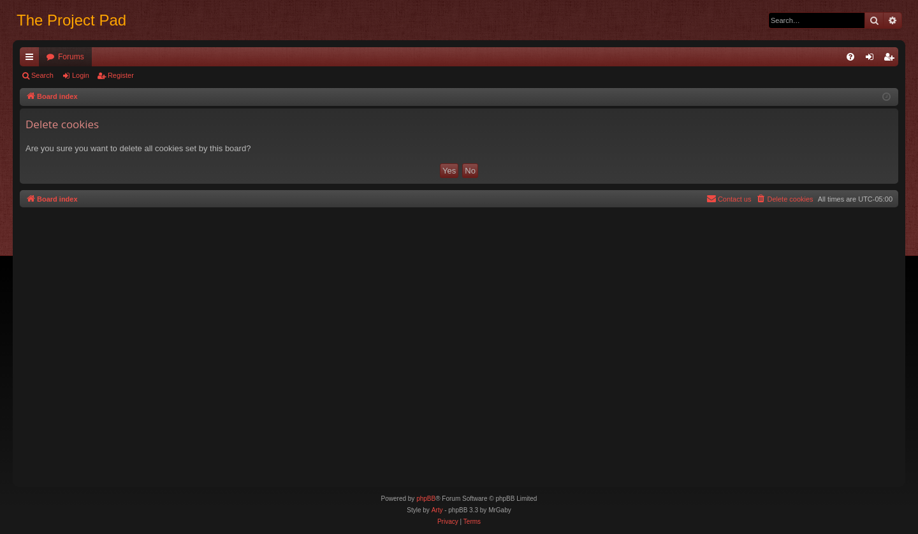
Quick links (32, 59)
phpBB (425, 498)
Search (42, 75)
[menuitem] (850, 56)
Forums (71, 56)
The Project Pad (71, 20)
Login (80, 75)
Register (121, 75)
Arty (437, 510)
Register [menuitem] (891, 59)
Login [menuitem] (872, 59)
